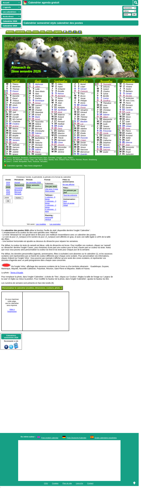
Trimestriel (18, 188)
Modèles (10, 32)
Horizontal (49, 217)
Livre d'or (79, 483)
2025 (8, 184)
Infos (42, 32)
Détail (65, 205)
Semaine (17, 194)
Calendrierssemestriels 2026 (11, 337)
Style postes (50, 191)
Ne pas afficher (68, 184)
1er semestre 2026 (33, 182)
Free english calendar (49, 438)
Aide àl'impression (12, 310)
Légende (57, 32)
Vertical (48, 219)
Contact (90, 483)
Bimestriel (18, 190)
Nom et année (68, 203)
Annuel (17, 182)
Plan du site (67, 483)
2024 (8, 182)
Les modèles (41, 224)
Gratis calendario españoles (106, 438)
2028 (8, 192)
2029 (8, 194)
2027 (8, 190)
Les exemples (55, 224)
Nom (65, 201)
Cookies (55, 483)
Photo (49, 32)
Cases (35, 32)
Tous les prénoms (70, 195)
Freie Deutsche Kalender (76, 438)
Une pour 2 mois (51, 189)
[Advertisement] (65, 12)
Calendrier (20, 32)
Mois (29, 32)
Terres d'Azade (16, 273)
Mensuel (17, 192)
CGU (46, 483)
